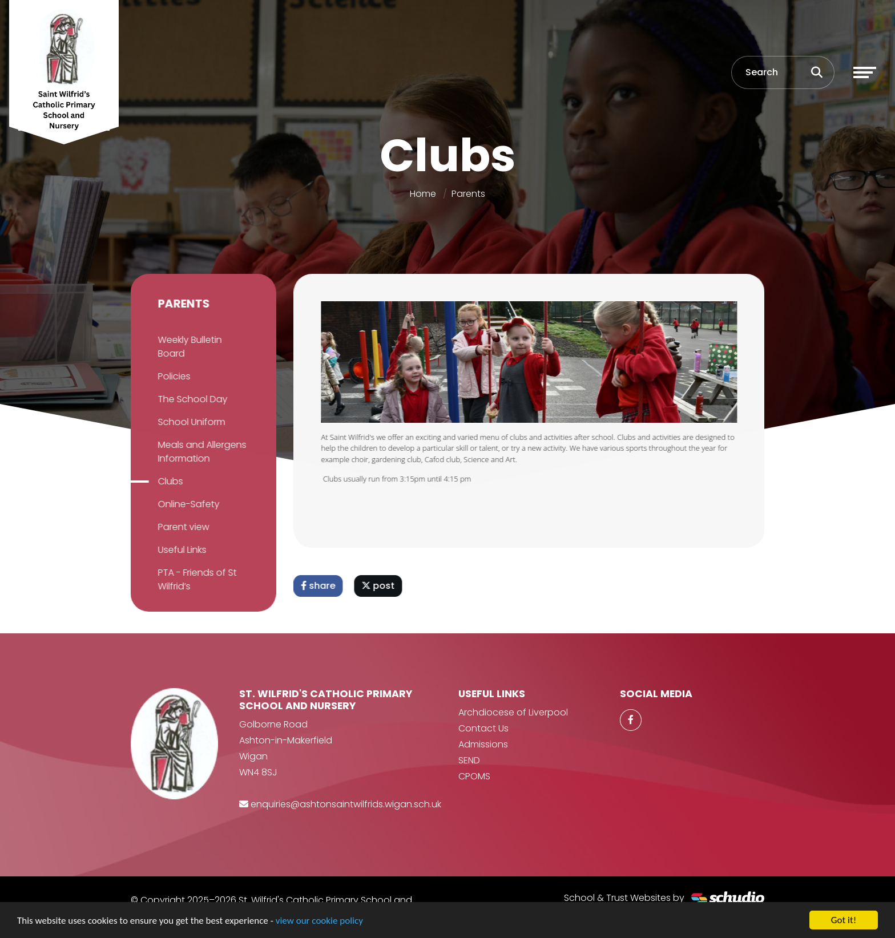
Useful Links (180, 549)
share (320, 585)
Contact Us (483, 728)
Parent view (182, 526)
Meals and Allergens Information (200, 451)
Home (423, 193)
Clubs (169, 481)
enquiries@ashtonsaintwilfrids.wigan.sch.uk (346, 804)
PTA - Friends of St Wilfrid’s (195, 579)
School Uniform (190, 421)
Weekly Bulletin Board (188, 346)
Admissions (483, 744)
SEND (469, 760)
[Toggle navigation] (865, 72)
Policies (172, 376)
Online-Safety (187, 504)
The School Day (191, 399)
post (379, 585)
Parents (468, 193)
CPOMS (474, 776)
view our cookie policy (319, 921)
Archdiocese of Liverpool (513, 712)
